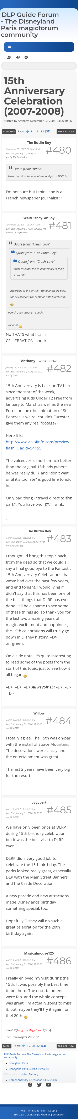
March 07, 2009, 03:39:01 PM (20, 719)
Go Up (6, 1045)
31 (38, 131)
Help (23, 1110)
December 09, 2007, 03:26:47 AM (22, 224)
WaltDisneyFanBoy (39, 218)
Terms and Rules (37, 1110)
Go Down (9, 131)
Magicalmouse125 (39, 953)
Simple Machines (41, 1114)
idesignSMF (58, 1114)
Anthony (28, 360)
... (34, 131)
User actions (66, 131)
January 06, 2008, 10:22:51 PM (21, 367)
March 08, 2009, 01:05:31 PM (20, 959)
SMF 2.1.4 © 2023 (23, 1114)
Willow (39, 713)
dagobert (38, 802)
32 (42, 131)
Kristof (24, 1074)
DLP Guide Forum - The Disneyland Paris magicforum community (30, 25)
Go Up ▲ (52, 1110)
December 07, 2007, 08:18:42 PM (22, 149)
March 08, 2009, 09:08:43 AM (20, 808)
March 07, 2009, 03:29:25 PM (20, 537)
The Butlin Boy (39, 142)
